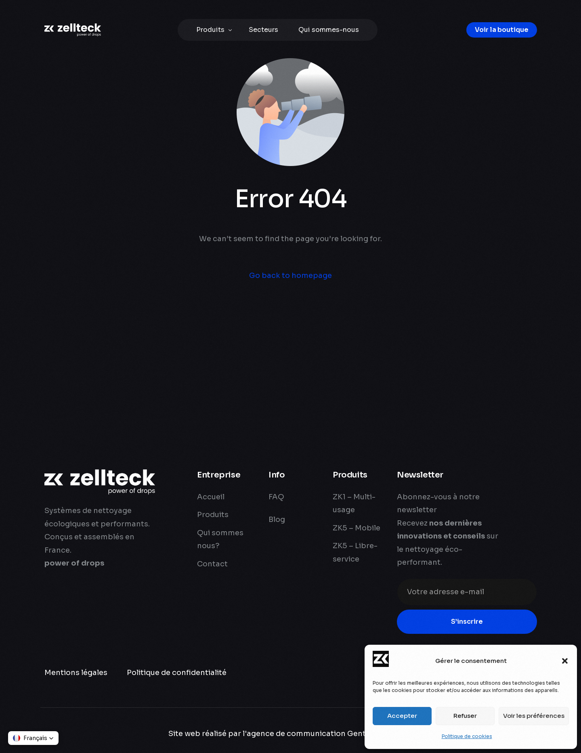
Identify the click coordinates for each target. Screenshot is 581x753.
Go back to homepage (290, 275)
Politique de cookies (467, 736)
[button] (565, 661)
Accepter (402, 715)
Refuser (465, 715)
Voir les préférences (533, 715)
